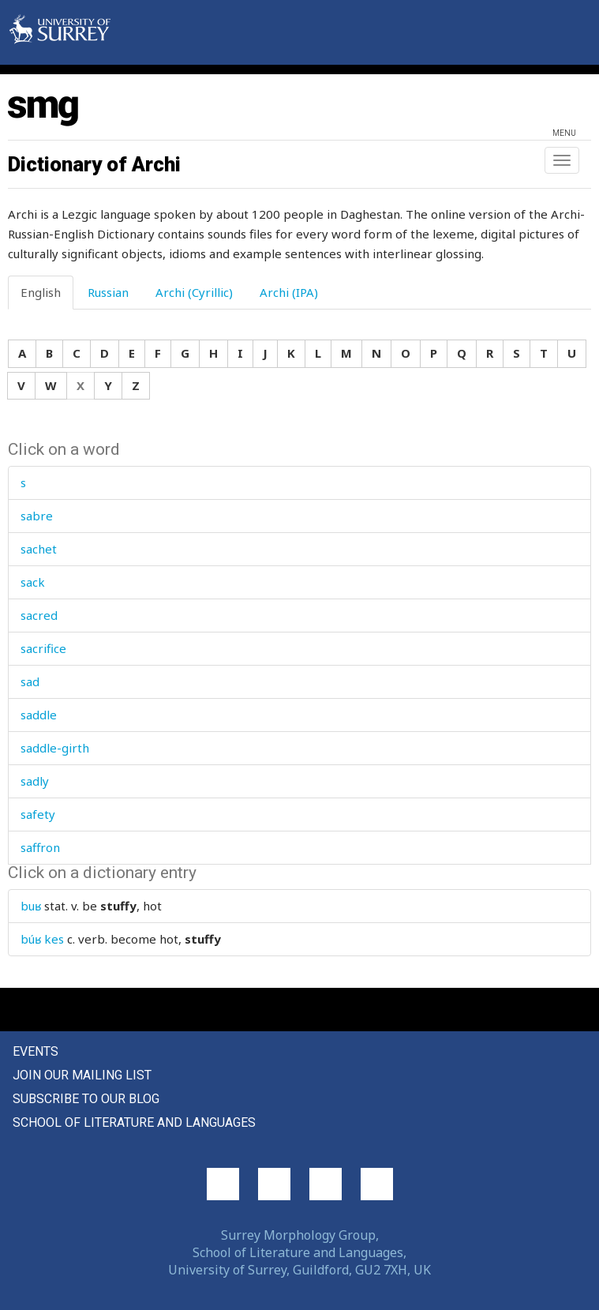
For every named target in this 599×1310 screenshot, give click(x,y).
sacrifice (43, 648)
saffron (40, 847)
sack (33, 582)
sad (30, 681)
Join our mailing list (82, 1075)
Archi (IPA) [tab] (289, 292)
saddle (39, 715)
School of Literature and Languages (134, 1122)
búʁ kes (42, 939)
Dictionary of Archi (94, 164)
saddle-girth (55, 748)
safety (38, 814)
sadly (35, 781)
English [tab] (41, 292)
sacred (39, 615)
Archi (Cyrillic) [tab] (194, 292)
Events (35, 1051)
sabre (37, 516)
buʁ (31, 906)
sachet (39, 549)
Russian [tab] (108, 292)
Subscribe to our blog (86, 1098)
